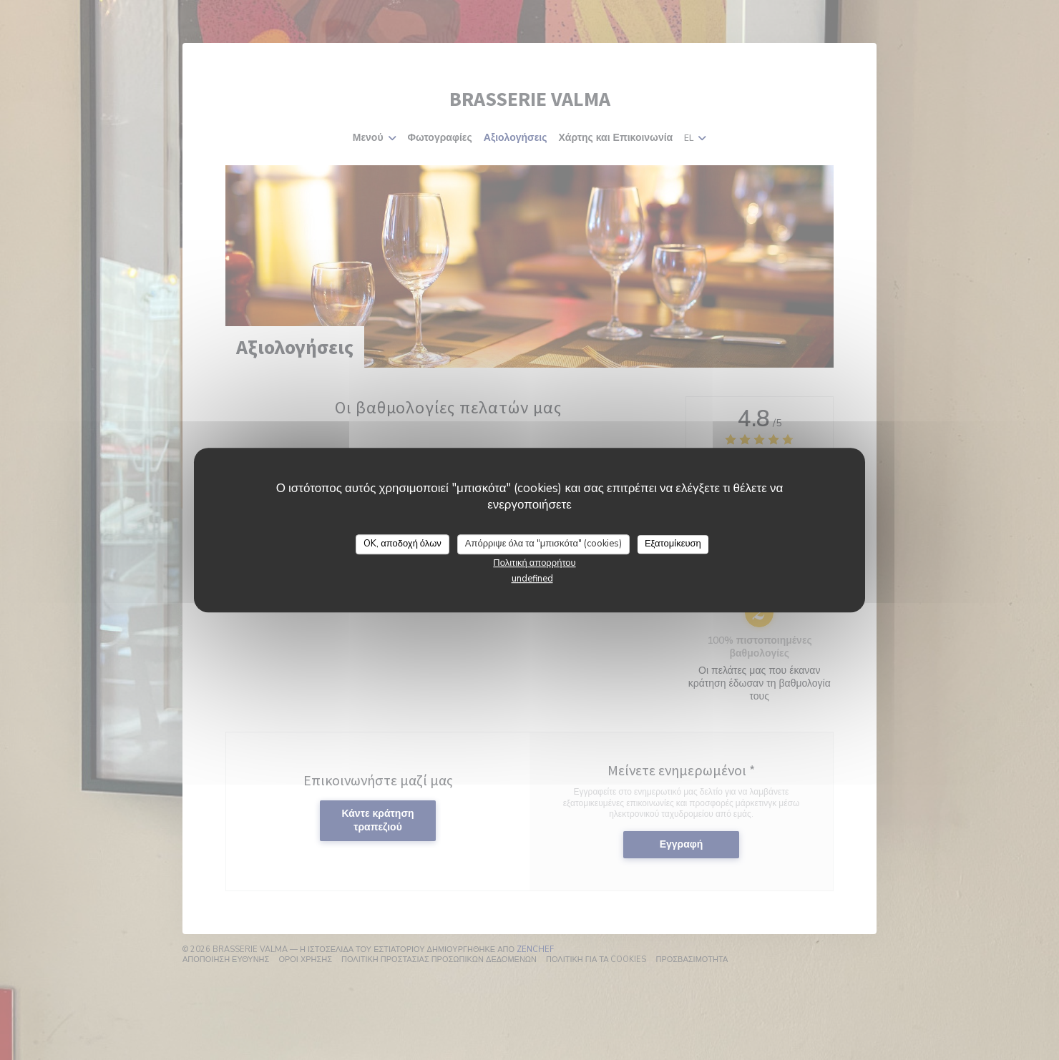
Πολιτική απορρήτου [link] (534, 562)
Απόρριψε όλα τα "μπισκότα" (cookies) (543, 543)
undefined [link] (532, 578)
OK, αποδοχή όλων (402, 543)
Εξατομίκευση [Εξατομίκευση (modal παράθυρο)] (673, 543)
